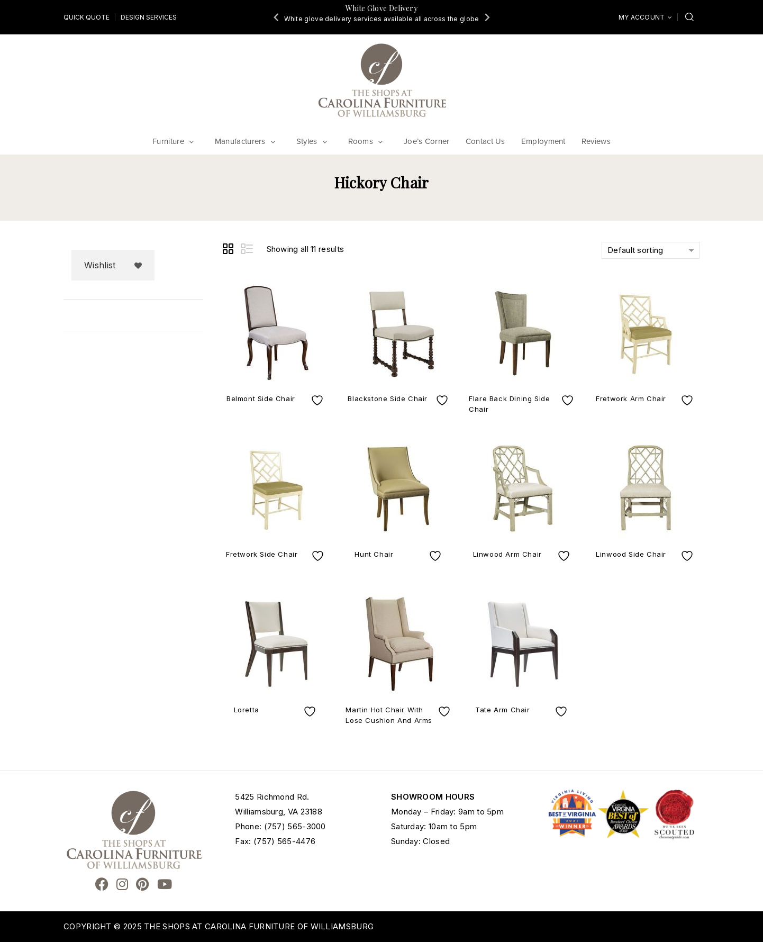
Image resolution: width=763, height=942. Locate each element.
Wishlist (99, 265)
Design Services (149, 17)
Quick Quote (86, 17)
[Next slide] (486, 17)
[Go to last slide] (277, 17)
